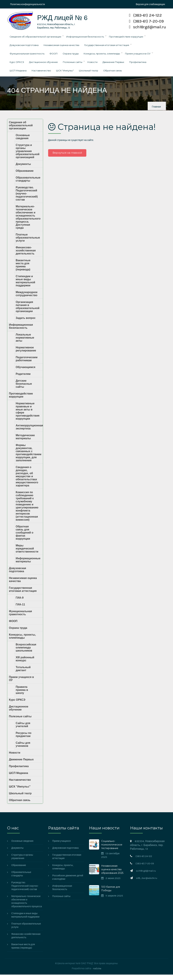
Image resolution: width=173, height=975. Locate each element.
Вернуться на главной (67, 153)
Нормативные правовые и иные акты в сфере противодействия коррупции (27, 411)
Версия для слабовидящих (150, 4)
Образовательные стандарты (28, 180)
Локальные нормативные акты (25, 338)
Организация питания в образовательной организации (27, 307)
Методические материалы (25, 437)
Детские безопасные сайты (24, 384)
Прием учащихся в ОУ (138, 54)
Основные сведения (23, 137)
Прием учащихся (61, 841)
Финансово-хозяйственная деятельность (26, 251)
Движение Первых (113, 62)
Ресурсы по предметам (23, 735)
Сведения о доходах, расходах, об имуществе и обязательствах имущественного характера (27, 476)
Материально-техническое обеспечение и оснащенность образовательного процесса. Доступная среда (28, 217)
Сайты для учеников (23, 745)
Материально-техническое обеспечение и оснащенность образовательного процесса (26, 901)
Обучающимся (25, 367)
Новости (92, 62)
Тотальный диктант (23, 669)
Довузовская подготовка (24, 45)
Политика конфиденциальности (27, 4)
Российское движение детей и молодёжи (67, 878)
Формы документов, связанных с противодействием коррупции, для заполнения (28, 453)
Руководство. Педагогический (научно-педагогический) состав (27, 194)
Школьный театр (88, 71)
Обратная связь (112, 71)
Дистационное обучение (43, 62)
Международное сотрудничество (27, 294)
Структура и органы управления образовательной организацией (27, 151)
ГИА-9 (19, 598)
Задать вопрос (25, 318)
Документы (23, 164)
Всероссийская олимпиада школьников (26, 648)
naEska (97, 969)
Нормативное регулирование (26, 349)
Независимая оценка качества (61, 45)
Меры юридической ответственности (27, 549)
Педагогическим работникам (27, 359)
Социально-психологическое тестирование (111, 845)
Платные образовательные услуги (28, 238)
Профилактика (137, 62)
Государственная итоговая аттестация (106, 45)
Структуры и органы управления (22, 857)
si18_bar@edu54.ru (146, 878)
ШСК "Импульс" (65, 71)
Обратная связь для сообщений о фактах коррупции (24, 533)
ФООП (54, 54)
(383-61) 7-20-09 (146, 21)
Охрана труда (71, 54)
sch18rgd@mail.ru (147, 27)
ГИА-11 (20, 605)
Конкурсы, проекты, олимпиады (102, 54)
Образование (24, 171)
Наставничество (41, 71)
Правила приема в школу (22, 690)
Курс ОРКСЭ (17, 62)
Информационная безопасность (85, 37)
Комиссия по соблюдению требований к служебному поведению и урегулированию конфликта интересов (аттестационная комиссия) (27, 506)
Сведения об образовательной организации (35, 37)
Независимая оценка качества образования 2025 (112, 870)
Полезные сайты (72, 62)
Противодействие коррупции (126, 37)
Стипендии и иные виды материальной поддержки (25, 281)
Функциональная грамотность (27, 54)
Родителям (23, 374)
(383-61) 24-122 (145, 15)
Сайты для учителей (23, 725)
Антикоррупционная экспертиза (29, 427)
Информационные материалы (28, 560)
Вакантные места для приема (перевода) (23, 265)
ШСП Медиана (18, 71)
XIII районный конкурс (25, 659)
